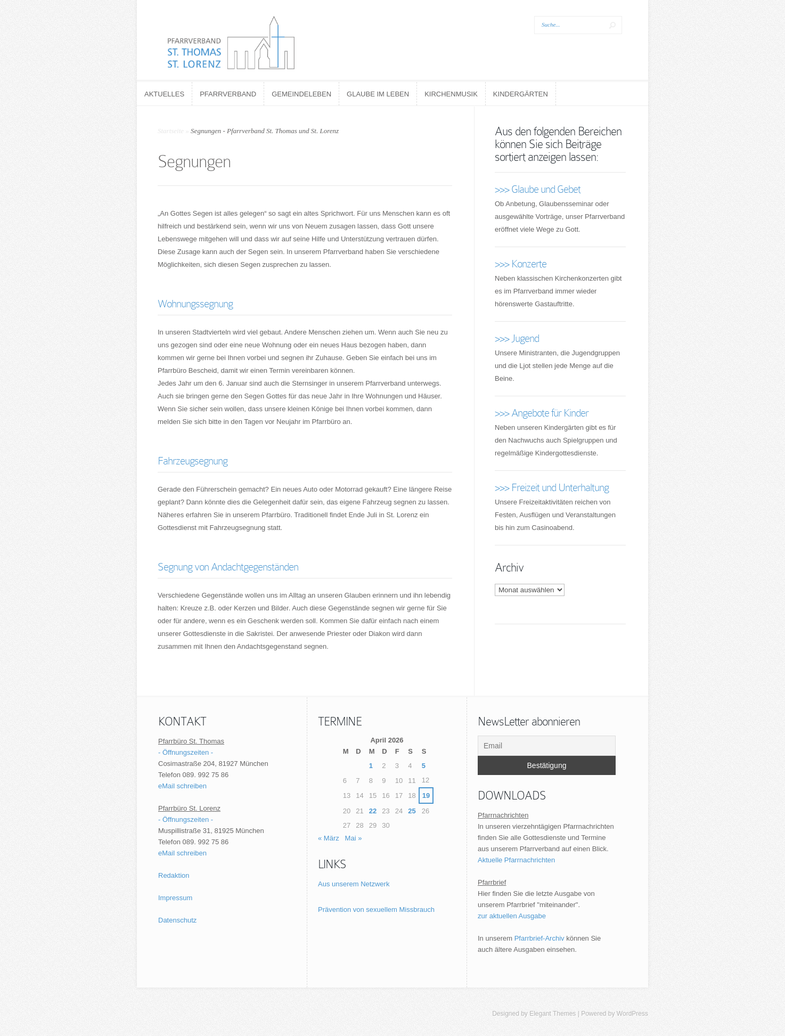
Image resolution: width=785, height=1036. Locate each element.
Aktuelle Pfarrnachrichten (516, 860)
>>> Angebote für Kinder (541, 413)
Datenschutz (177, 920)
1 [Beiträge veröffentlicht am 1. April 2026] (371, 766)
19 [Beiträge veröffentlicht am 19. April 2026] (426, 796)
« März (328, 838)
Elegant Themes (552, 1013)
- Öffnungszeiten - (185, 752)
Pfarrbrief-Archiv (539, 938)
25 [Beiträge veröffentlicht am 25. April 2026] (411, 811)
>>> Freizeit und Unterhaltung (552, 487)
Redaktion (174, 875)
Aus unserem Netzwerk (353, 884)
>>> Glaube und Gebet (537, 189)
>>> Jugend (517, 338)
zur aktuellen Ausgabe (512, 916)
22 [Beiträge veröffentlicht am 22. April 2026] (373, 811)
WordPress (632, 1013)
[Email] (547, 746)
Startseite (171, 131)
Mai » (353, 838)
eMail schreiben (182, 786)
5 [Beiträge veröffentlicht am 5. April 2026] (424, 766)
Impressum (175, 898)
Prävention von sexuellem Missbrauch (376, 909)
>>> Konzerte (520, 264)
